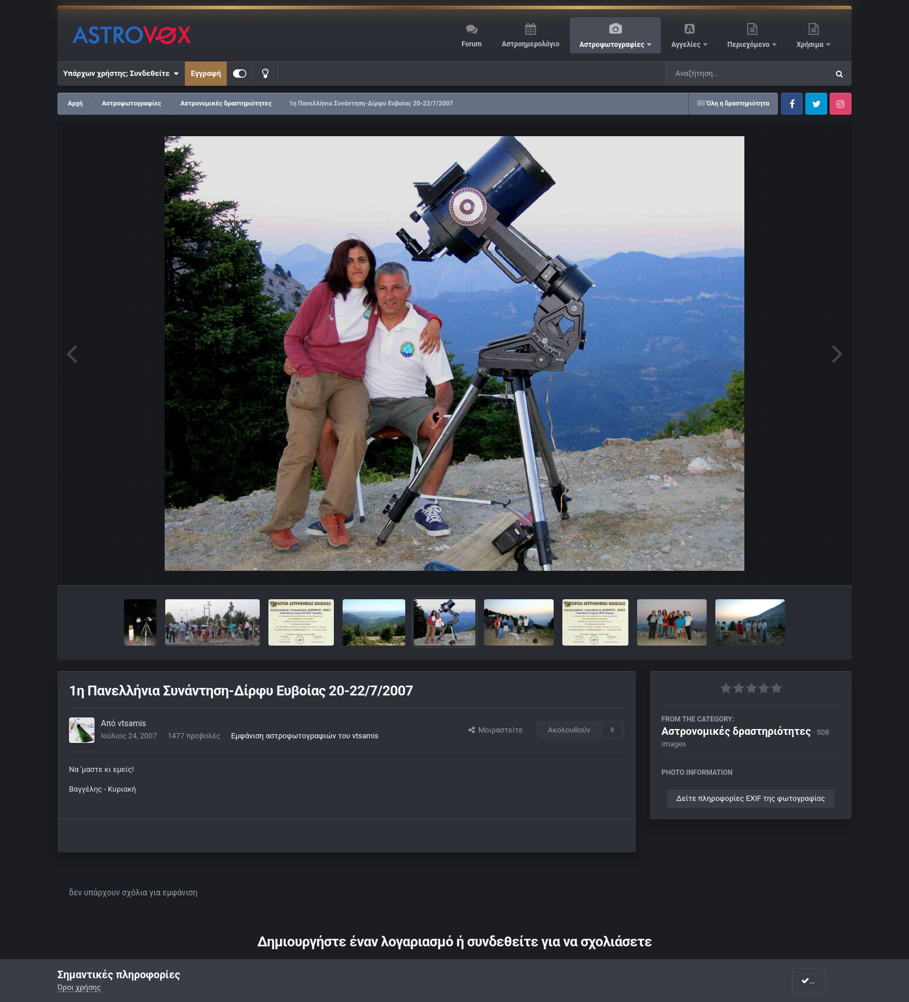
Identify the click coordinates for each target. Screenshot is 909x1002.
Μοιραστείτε (495, 730)
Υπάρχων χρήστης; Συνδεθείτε (121, 73)
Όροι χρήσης (79, 987)
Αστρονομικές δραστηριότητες (736, 731)
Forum (471, 44)
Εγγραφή (206, 73)
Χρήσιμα (811, 45)
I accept (818, 980)
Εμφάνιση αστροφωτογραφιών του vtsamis (305, 735)
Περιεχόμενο (750, 45)
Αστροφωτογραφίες (613, 45)
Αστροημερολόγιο (530, 44)
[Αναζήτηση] (723, 73)
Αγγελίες (686, 45)
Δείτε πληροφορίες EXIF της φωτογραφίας (751, 798)
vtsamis (132, 723)
